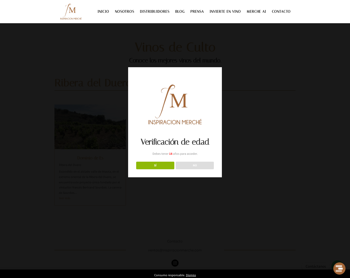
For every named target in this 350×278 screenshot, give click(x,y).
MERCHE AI (256, 12)
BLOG (180, 12)
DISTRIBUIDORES (154, 12)
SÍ (155, 165)
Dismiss (191, 275)
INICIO (103, 12)
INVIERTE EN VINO (225, 12)
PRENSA (197, 12)
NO (195, 165)
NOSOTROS (124, 12)
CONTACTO (281, 12)
